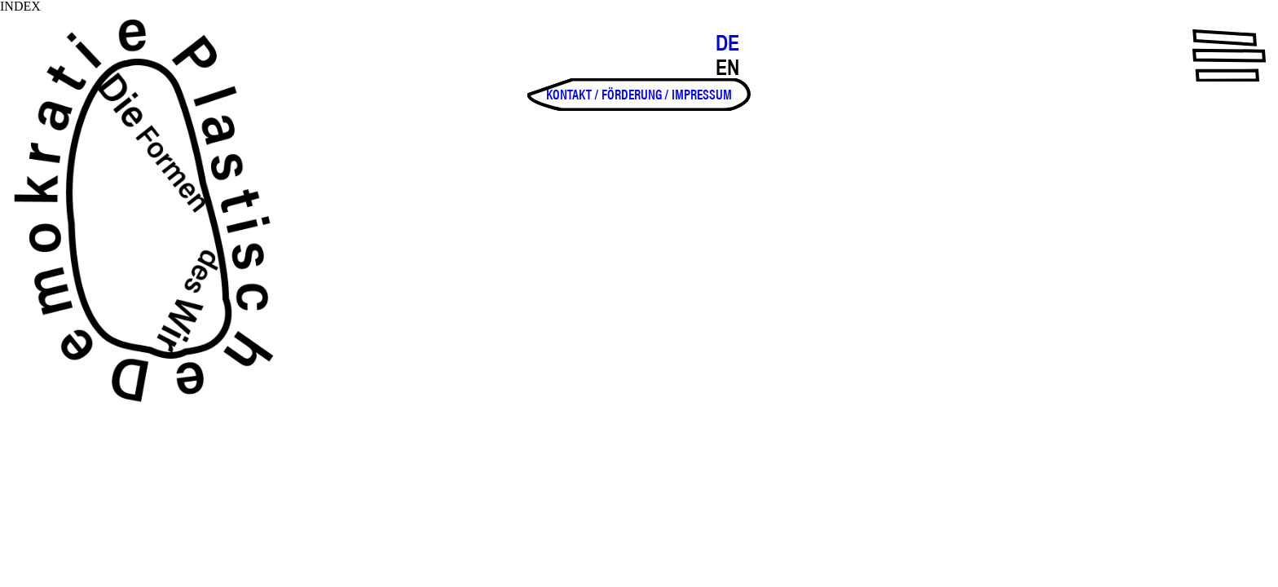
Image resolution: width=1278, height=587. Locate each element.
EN (727, 67)
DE (727, 43)
